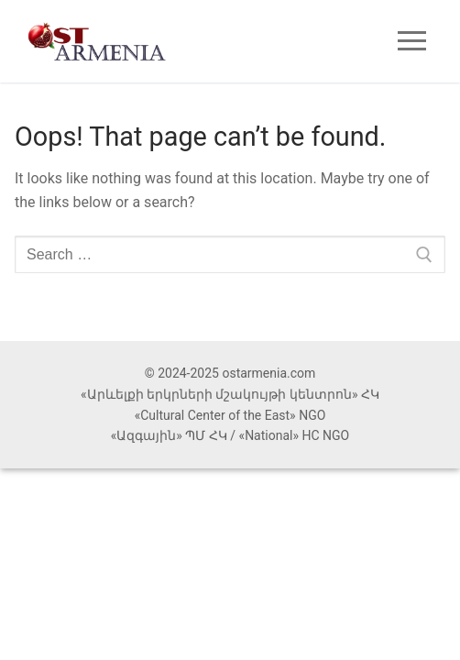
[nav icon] (411, 41)
